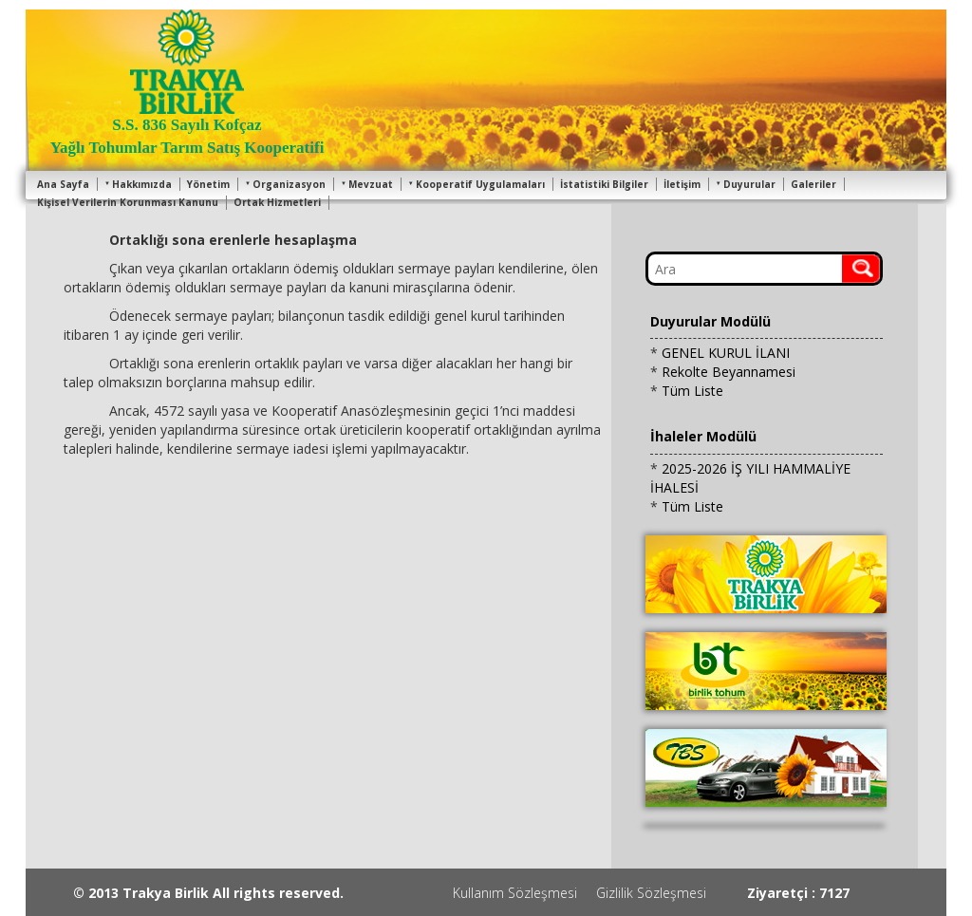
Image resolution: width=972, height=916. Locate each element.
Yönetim (208, 184)
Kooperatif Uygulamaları (476, 184)
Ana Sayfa (63, 184)
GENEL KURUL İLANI (726, 353)
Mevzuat (367, 184)
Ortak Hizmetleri (277, 202)
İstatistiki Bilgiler (604, 184)
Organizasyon (285, 184)
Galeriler (813, 184)
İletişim (682, 184)
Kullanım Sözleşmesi (515, 893)
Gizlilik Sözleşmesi (651, 893)
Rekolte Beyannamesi (728, 372)
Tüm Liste (692, 391)
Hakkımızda (138, 184)
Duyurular (746, 184)
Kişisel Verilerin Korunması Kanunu (127, 202)
